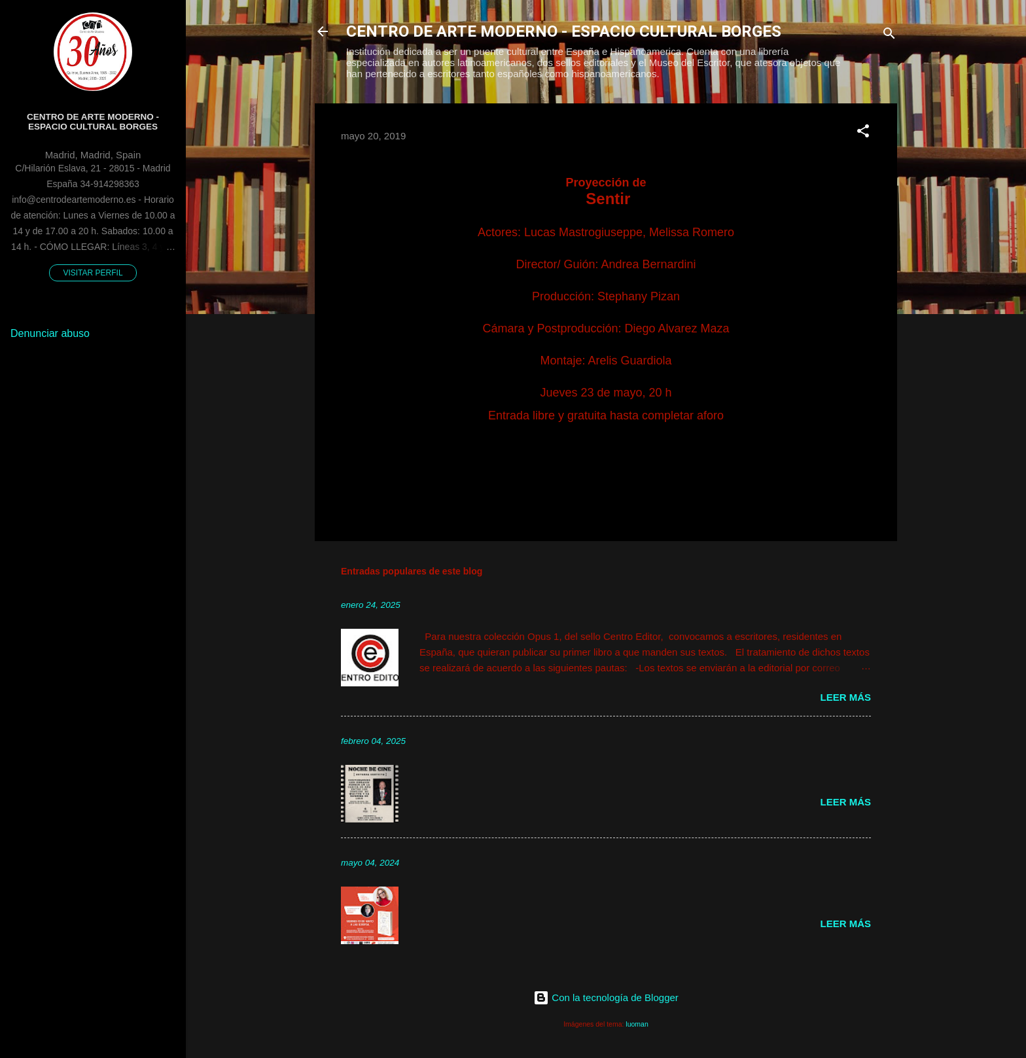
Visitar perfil (92, 272)
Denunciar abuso (50, 333)
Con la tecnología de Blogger (606, 997)
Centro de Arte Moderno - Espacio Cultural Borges (93, 122)
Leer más (845, 697)
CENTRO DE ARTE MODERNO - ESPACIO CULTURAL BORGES (563, 31)
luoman (637, 1024)
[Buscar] (889, 36)
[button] (863, 133)
